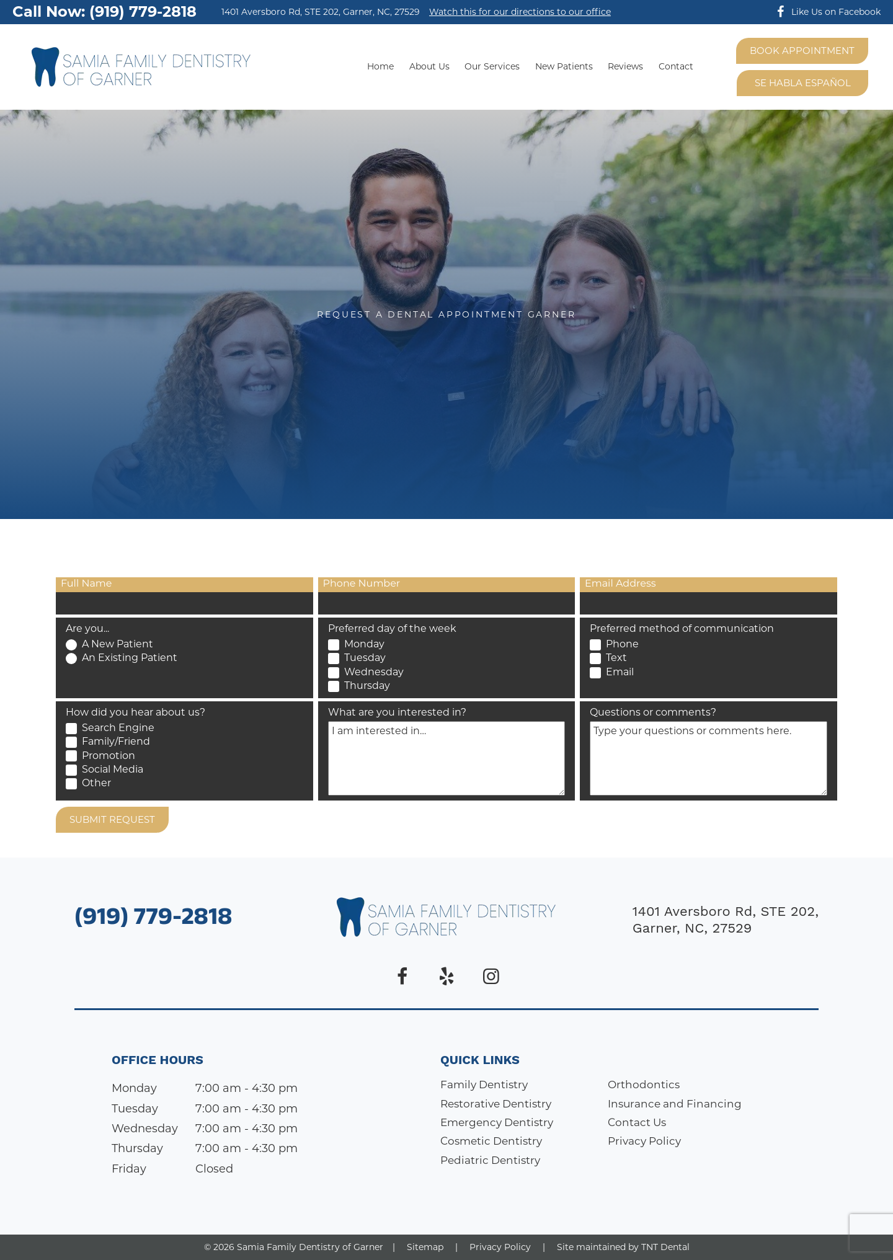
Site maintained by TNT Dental (623, 1247)
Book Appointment (802, 50)
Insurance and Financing (675, 1104)
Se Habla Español (803, 83)
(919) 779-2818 (153, 920)
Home (380, 66)
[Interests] (447, 758)
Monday (134, 1088)
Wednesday (145, 1128)
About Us (429, 66)
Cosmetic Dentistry (491, 1141)
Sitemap (425, 1247)
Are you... (87, 628)
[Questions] (708, 758)
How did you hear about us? (135, 712)
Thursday (137, 1148)
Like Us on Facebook (826, 11)
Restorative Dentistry (495, 1104)
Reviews (625, 66)
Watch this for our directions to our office (520, 12)
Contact (676, 66)
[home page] (141, 67)
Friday (129, 1169)
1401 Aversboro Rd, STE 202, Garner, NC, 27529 (320, 12)
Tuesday (135, 1109)
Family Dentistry (484, 1084)
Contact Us (637, 1122)
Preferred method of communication (682, 628)
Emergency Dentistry (496, 1122)
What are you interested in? (397, 712)
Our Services (492, 66)
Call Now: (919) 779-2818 (104, 11)
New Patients (564, 66)
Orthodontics (644, 1084)
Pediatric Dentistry (490, 1160)
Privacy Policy (644, 1141)
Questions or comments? (653, 712)
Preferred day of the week (392, 628)
